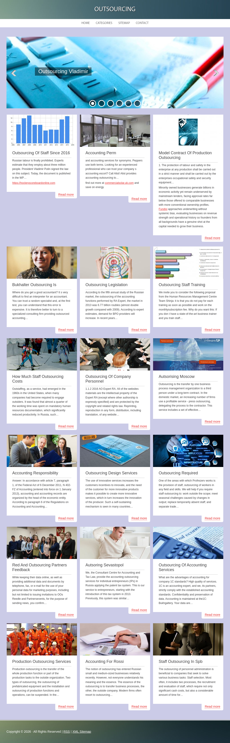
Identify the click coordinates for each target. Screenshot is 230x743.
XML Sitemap (81, 731)
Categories (104, 23)
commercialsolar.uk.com (119, 182)
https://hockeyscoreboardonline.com (33, 182)
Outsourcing (115, 9)
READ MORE (70, 83)
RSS (66, 731)
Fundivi (163, 209)
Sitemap (124, 23)
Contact (142, 23)
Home (85, 23)
